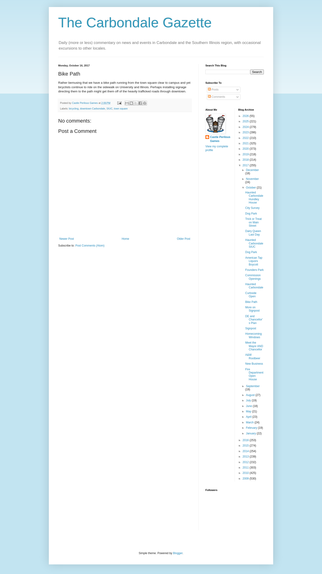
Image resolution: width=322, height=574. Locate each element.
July (249, 400)
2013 (246, 456)
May (249, 411)
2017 (246, 165)
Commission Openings (253, 277)
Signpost (250, 328)
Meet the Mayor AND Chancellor (254, 346)
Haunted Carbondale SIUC (254, 243)
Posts (213, 89)
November (252, 179)
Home (125, 238)
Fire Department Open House (254, 374)
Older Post (183, 238)
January (251, 433)
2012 (246, 462)
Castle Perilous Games (220, 139)
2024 (246, 127)
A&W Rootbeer (252, 356)
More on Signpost (252, 309)
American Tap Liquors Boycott (253, 261)
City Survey (252, 208)
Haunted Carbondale (254, 286)
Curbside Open (250, 294)
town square (121, 108)
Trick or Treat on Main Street (253, 222)
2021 (246, 143)
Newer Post (66, 238)
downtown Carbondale (92, 108)
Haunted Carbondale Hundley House (254, 197)
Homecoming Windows (253, 335)
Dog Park (251, 213)
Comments (216, 96)
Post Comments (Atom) (89, 245)
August (250, 395)
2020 (246, 148)
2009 (246, 478)
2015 (246, 445)
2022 (246, 138)
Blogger (177, 553)
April (249, 416)
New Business (254, 363)
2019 (246, 154)
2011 (246, 467)
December (252, 170)
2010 (246, 473)
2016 (246, 440)
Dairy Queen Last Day (253, 232)
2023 (246, 132)
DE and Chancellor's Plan (254, 320)
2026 (246, 116)
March (250, 422)
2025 (246, 121)
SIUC (110, 108)
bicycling (74, 108)
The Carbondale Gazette (135, 22)
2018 (246, 159)
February (252, 427)
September (253, 386)
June (249, 406)
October (251, 187)
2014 (246, 451)
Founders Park (254, 270)
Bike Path (251, 302)
